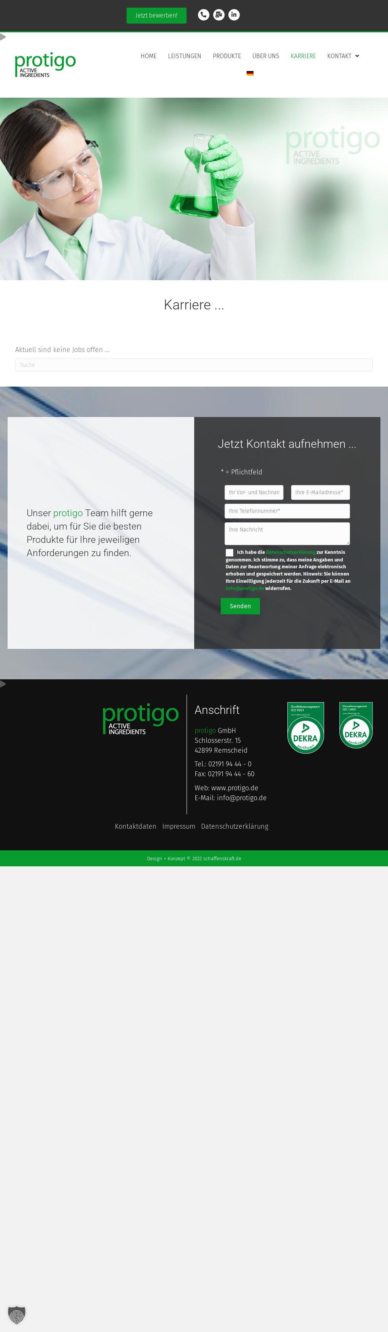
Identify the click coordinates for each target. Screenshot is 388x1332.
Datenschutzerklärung (290, 552)
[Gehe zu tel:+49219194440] (203, 15)
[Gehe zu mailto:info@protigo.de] (219, 15)
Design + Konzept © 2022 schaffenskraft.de (194, 858)
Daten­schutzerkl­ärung (234, 827)
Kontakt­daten (136, 827)
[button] (157, 16)
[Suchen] (194, 364)
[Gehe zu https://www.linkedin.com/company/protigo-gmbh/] (234, 15)
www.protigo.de (234, 788)
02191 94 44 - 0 (230, 764)
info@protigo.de (245, 588)
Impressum (178, 827)
